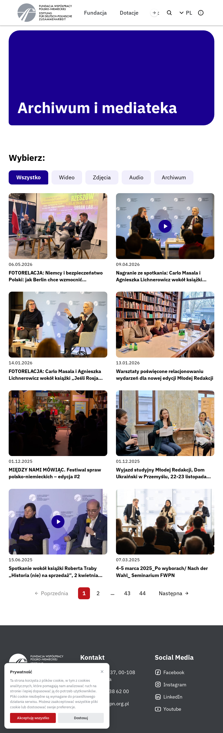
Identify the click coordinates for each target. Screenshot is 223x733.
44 (142, 593)
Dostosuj (81, 718)
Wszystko (28, 177)
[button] (185, 13)
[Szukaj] (169, 13)
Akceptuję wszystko (33, 718)
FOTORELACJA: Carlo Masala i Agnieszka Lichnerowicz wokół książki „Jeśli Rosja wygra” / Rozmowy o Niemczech (55, 378)
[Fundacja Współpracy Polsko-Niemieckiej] (44, 12)
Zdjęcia (102, 177)
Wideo (67, 177)
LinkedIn (168, 697)
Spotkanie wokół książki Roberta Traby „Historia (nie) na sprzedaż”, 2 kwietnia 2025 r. (53, 575)
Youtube (168, 709)
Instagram (170, 684)
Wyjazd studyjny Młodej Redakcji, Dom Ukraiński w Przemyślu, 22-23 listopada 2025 (161, 476)
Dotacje (129, 12)
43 (127, 593)
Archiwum (174, 177)
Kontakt (92, 657)
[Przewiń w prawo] (154, 13)
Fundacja (95, 12)
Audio (136, 177)
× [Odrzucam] (102, 672)
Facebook (169, 672)
